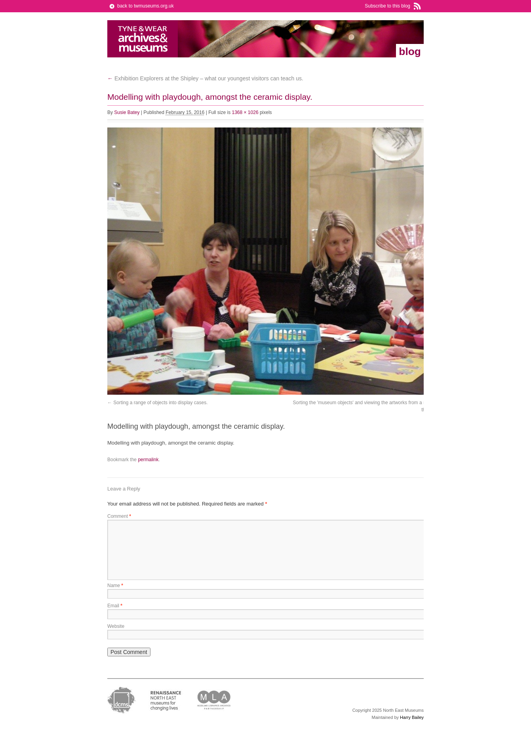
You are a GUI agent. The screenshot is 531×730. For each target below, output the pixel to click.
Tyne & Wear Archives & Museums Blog (142, 38)
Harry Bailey (412, 717)
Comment (119, 516)
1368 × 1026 (245, 112)
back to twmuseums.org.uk (145, 6)
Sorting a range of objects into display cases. (160, 402)
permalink (148, 459)
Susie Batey (126, 112)
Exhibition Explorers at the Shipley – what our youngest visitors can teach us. (205, 78)
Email (114, 605)
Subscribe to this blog (387, 6)
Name (115, 585)
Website (115, 626)
